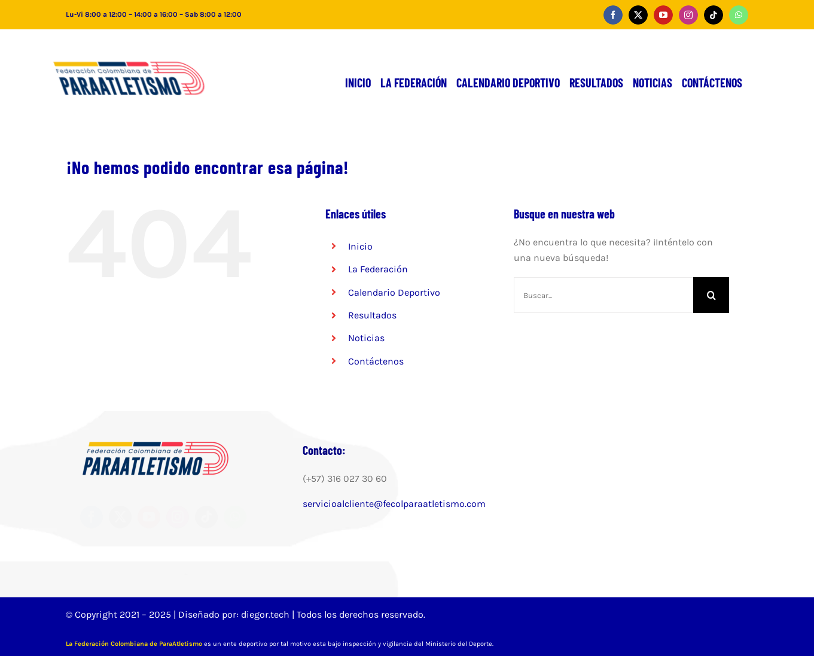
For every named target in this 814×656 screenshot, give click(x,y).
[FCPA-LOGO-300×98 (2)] (148, 53)
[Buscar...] (603, 295)
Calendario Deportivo (394, 292)
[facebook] (613, 15)
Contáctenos (376, 361)
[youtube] (663, 15)
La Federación (378, 269)
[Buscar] (711, 295)
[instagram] (688, 15)
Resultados (372, 315)
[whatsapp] (738, 15)
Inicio (360, 246)
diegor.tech (266, 614)
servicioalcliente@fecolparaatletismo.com (394, 503)
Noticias (366, 338)
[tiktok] (713, 15)
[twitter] (638, 15)
